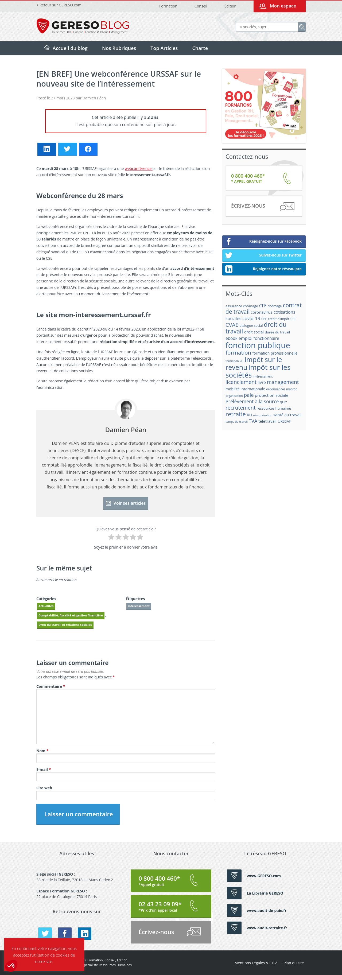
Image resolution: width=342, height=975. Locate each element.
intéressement (139, 606)
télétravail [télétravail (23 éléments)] (267, 421)
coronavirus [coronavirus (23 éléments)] (261, 312)
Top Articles (164, 48)
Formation (168, 6)
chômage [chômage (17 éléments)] (275, 306)
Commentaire (50, 686)
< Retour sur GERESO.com (58, 4)
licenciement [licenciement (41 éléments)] (241, 382)
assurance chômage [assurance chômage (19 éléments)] (242, 306)
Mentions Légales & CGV (256, 962)
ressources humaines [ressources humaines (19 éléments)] (274, 408)
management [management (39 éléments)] (283, 382)
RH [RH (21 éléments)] (249, 414)
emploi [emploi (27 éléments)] (245, 338)
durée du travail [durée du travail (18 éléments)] (277, 332)
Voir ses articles (126, 503)
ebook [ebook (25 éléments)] (232, 338)
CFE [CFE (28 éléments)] (263, 305)
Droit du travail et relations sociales (65, 625)
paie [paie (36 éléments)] (249, 394)
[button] (11, 966)
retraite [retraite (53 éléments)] (236, 414)
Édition (230, 6)
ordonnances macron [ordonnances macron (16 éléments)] (281, 389)
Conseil (201, 6)
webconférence (139, 168)
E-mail (43, 769)
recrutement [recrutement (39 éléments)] (241, 407)
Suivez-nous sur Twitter (263, 255)
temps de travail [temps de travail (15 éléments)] (237, 421)
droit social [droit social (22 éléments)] (254, 332)
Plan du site (293, 962)
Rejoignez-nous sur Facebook (263, 242)
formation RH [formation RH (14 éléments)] (234, 361)
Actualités (45, 606)
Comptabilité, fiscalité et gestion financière (70, 615)
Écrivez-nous (262, 206)
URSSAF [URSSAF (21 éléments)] (284, 421)
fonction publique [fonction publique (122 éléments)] (258, 345)
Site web (44, 787)
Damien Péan (94, 97)
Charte (200, 48)
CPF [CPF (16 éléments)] (264, 319)
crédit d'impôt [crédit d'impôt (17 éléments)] (278, 319)
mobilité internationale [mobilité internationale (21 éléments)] (245, 388)
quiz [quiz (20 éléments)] (283, 401)
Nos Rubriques (119, 48)
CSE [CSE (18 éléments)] (293, 318)
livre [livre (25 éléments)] (262, 382)
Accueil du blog (70, 48)
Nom (42, 750)
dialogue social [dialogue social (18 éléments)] (251, 325)
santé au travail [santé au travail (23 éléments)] (287, 414)
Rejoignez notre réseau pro (263, 269)
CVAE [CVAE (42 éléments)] (232, 324)
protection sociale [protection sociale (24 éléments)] (272, 395)
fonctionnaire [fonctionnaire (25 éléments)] (266, 338)
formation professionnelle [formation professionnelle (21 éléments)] (274, 353)
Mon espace (283, 6)
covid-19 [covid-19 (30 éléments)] (251, 318)
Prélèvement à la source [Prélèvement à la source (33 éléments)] (252, 401)
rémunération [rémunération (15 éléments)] (262, 415)
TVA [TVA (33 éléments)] (253, 421)
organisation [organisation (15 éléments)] (234, 396)
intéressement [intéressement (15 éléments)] (263, 376)
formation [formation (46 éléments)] (238, 352)
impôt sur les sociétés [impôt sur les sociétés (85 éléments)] (258, 371)
